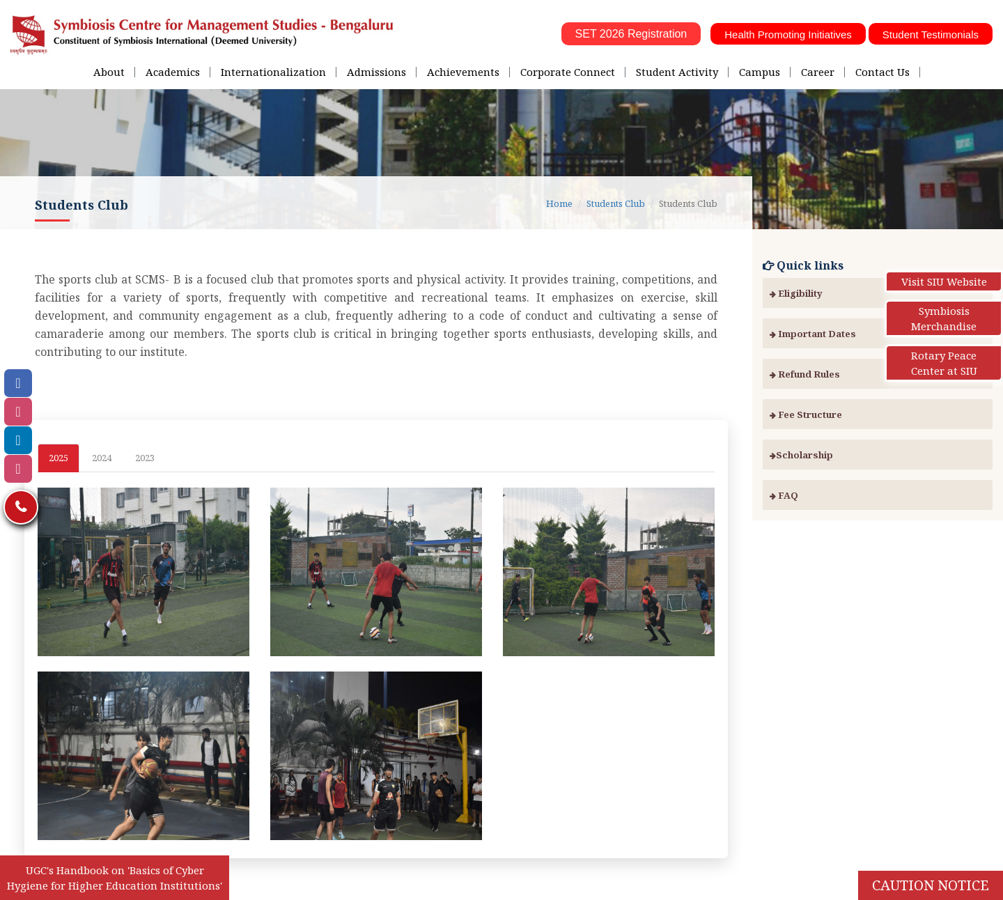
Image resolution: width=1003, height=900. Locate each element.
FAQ (784, 495)
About (109, 72)
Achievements (463, 72)
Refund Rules (805, 374)
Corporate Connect (567, 72)
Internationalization (273, 72)
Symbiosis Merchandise (944, 318)
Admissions (376, 72)
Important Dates (813, 333)
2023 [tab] (145, 457)
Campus (759, 72)
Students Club (615, 203)
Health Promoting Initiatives (788, 34)
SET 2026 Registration (631, 34)
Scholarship (801, 455)
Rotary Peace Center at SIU (944, 363)
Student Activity (677, 72)
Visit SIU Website (944, 281)
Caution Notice (930, 885)
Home (559, 203)
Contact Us (882, 72)
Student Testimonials (931, 34)
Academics (173, 72)
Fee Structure (806, 414)
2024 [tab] (101, 457)
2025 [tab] (58, 457)
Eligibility (796, 293)
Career (817, 72)
